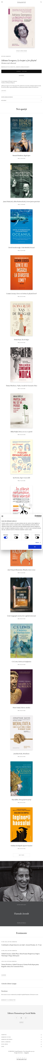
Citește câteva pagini (21, 50)
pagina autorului (21, 922)
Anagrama (26, 1053)
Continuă (3, 90)
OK (35, 546)
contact (21, 1022)
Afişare (37, 542)
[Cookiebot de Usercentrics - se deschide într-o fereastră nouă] (35, 516)
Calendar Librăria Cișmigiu (8, 984)
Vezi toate (21, 855)
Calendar (3, 975)
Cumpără (21, 71)
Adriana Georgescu (9, 60)
